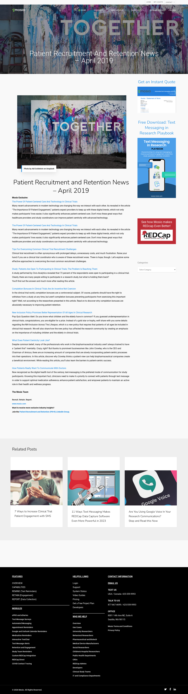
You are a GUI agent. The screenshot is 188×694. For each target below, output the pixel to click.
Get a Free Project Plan (83, 603)
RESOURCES (137, 10)
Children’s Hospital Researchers (86, 651)
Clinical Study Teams (82, 672)
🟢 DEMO (83, 10)
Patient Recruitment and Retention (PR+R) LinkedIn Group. (44, 412)
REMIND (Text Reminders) (24, 591)
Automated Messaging (21, 623)
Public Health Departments (84, 655)
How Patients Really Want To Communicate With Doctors (39, 368)
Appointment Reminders (22, 627)
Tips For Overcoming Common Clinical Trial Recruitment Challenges (44, 249)
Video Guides (79, 595)
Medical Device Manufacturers (86, 643)
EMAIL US (113, 583)
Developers (78, 607)
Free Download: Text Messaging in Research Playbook (156, 128)
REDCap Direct (18, 660)
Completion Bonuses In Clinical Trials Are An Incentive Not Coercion (44, 288)
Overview (77, 623)
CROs (75, 660)
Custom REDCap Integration (24, 655)
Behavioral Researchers (83, 635)
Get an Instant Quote (156, 82)
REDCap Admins (79, 664)
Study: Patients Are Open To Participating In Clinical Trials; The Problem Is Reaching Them (54, 269)
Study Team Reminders (22, 651)
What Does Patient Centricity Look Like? (31, 340)
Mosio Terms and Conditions (120, 626)
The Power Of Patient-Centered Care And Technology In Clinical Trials (44, 201)
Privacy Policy (114, 630)
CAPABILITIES (18, 587)
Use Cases (77, 627)
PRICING (172, 10)
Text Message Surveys (21, 619)
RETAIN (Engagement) (22, 595)
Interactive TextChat (21, 639)
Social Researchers (81, 647)
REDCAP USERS (156, 10)
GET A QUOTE (158, 2)
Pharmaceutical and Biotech (85, 639)
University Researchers (82, 631)
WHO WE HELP (118, 10)
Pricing (76, 599)
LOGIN (148, 2)
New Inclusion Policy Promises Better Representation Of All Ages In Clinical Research (52, 312)
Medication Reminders (21, 635)
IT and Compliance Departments (86, 676)
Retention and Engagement (23, 647)
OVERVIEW (17, 583)
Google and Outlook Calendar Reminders (29, 631)
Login (75, 583)
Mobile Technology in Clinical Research (34, 461)
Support (76, 587)
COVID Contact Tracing (22, 664)
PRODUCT (99, 10)
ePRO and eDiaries (20, 615)
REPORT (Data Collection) (24, 599)
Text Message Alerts (21, 643)
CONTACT (170, 2)
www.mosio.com (19, 404)
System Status (80, 591)
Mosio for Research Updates (86, 461)
